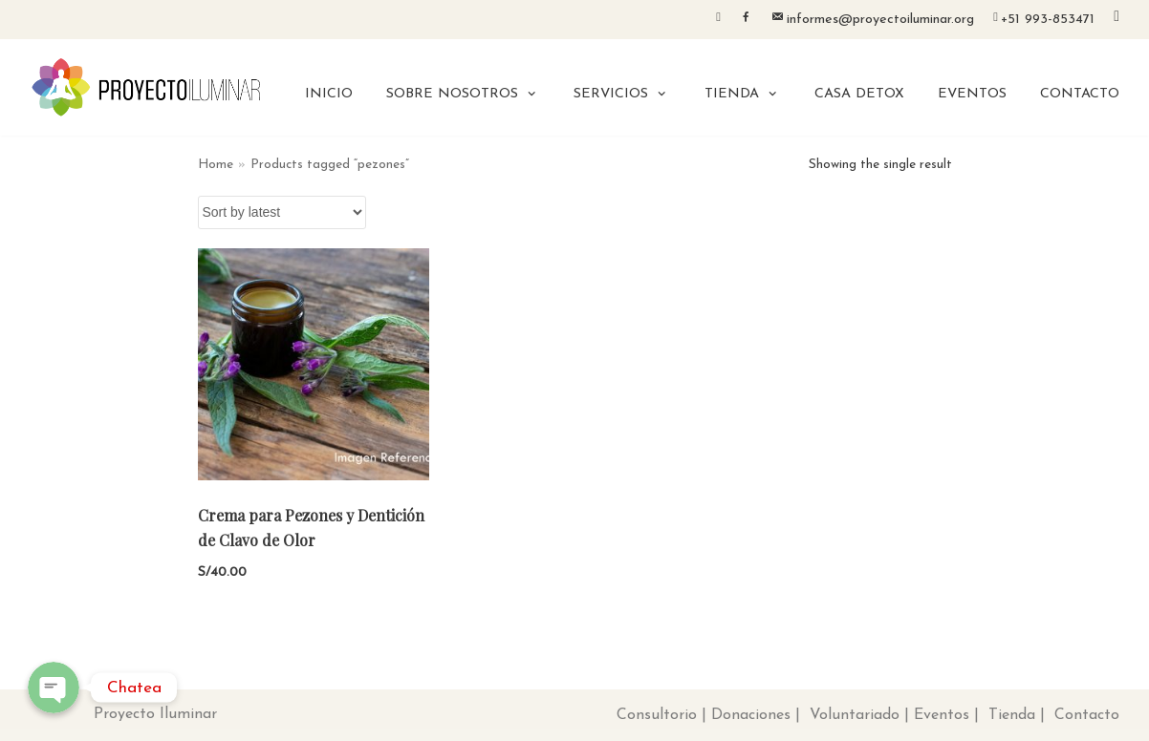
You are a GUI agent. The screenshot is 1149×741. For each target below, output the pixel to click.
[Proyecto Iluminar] (147, 87)
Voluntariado (855, 715)
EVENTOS (972, 94)
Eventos (941, 715)
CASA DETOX (859, 94)
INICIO (329, 94)
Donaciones (751, 715)
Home (215, 165)
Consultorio (657, 715)
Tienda (1011, 715)
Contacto (1086, 715)
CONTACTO (1079, 94)
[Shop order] (282, 212)
